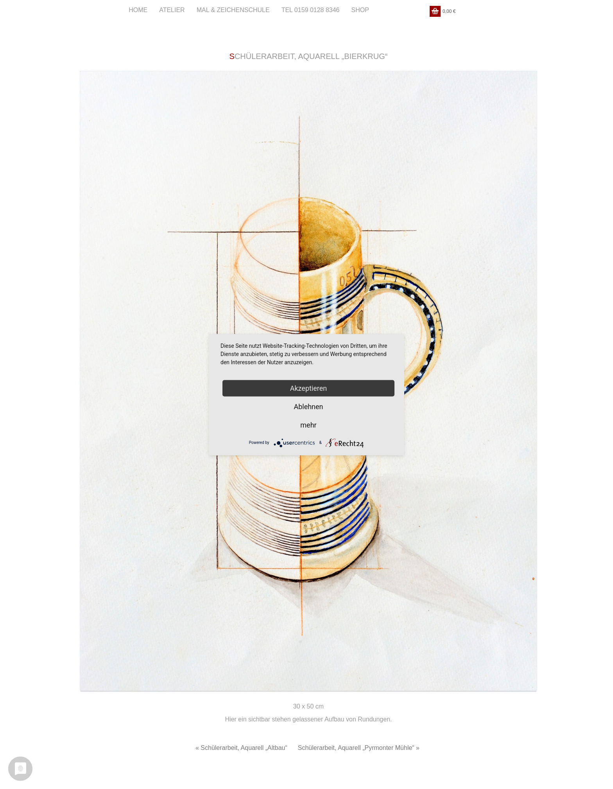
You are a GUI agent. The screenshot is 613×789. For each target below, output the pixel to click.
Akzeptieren (308, 388)
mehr (308, 424)
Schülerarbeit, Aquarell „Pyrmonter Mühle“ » (358, 747)
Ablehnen (308, 406)
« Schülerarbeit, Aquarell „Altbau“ (241, 747)
